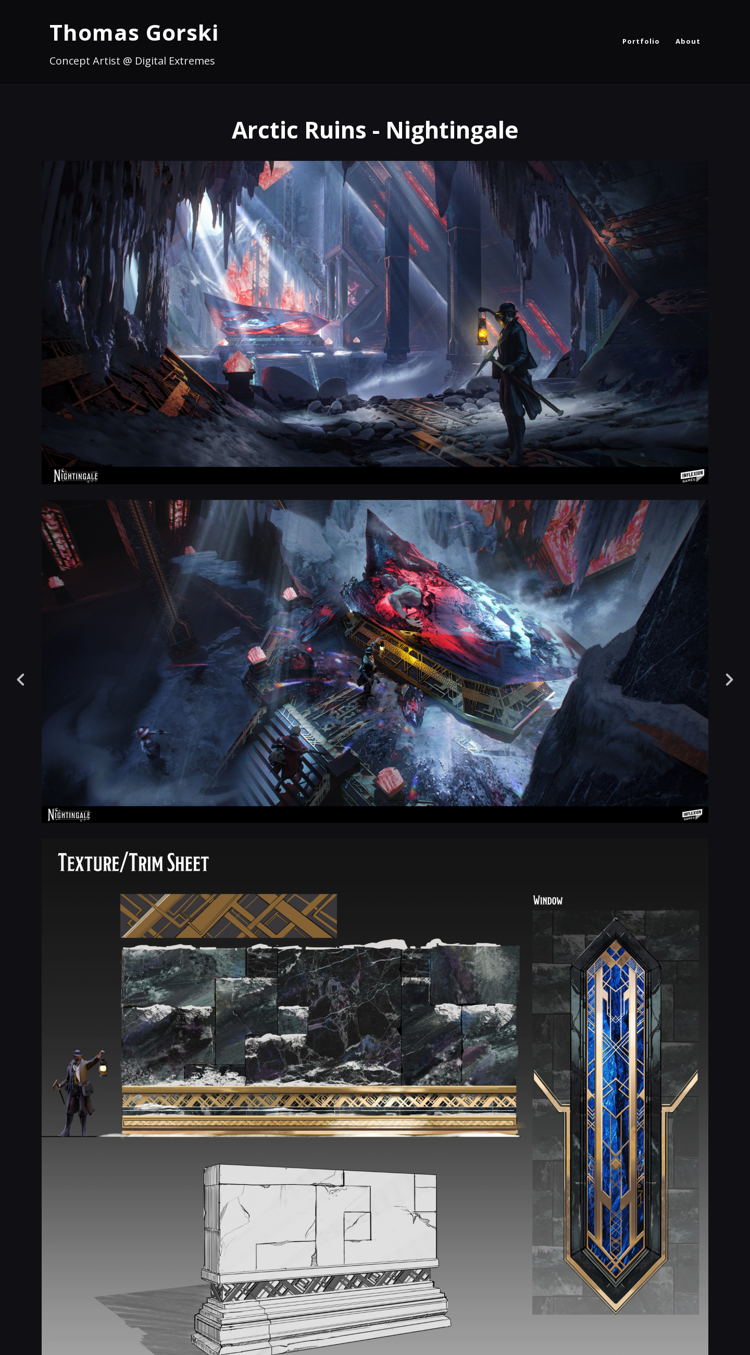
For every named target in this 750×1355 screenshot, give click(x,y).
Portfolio (641, 41)
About (688, 41)
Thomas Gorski (134, 32)
